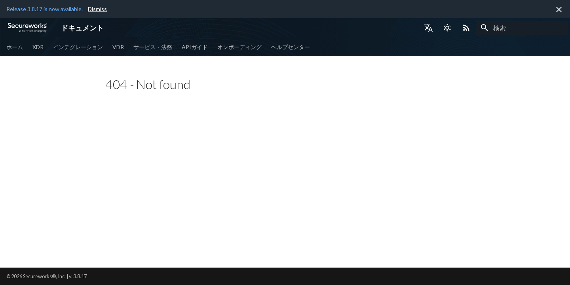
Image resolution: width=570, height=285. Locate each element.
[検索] (522, 28)
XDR (38, 47)
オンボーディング (239, 47)
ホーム (14, 47)
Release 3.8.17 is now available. (44, 9)
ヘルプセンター (290, 47)
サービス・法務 (152, 47)
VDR (118, 47)
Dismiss (97, 9)
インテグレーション (78, 47)
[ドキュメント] (27, 28)
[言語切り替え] (428, 28)
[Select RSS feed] (466, 28)
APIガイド (195, 47)
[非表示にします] (559, 9)
